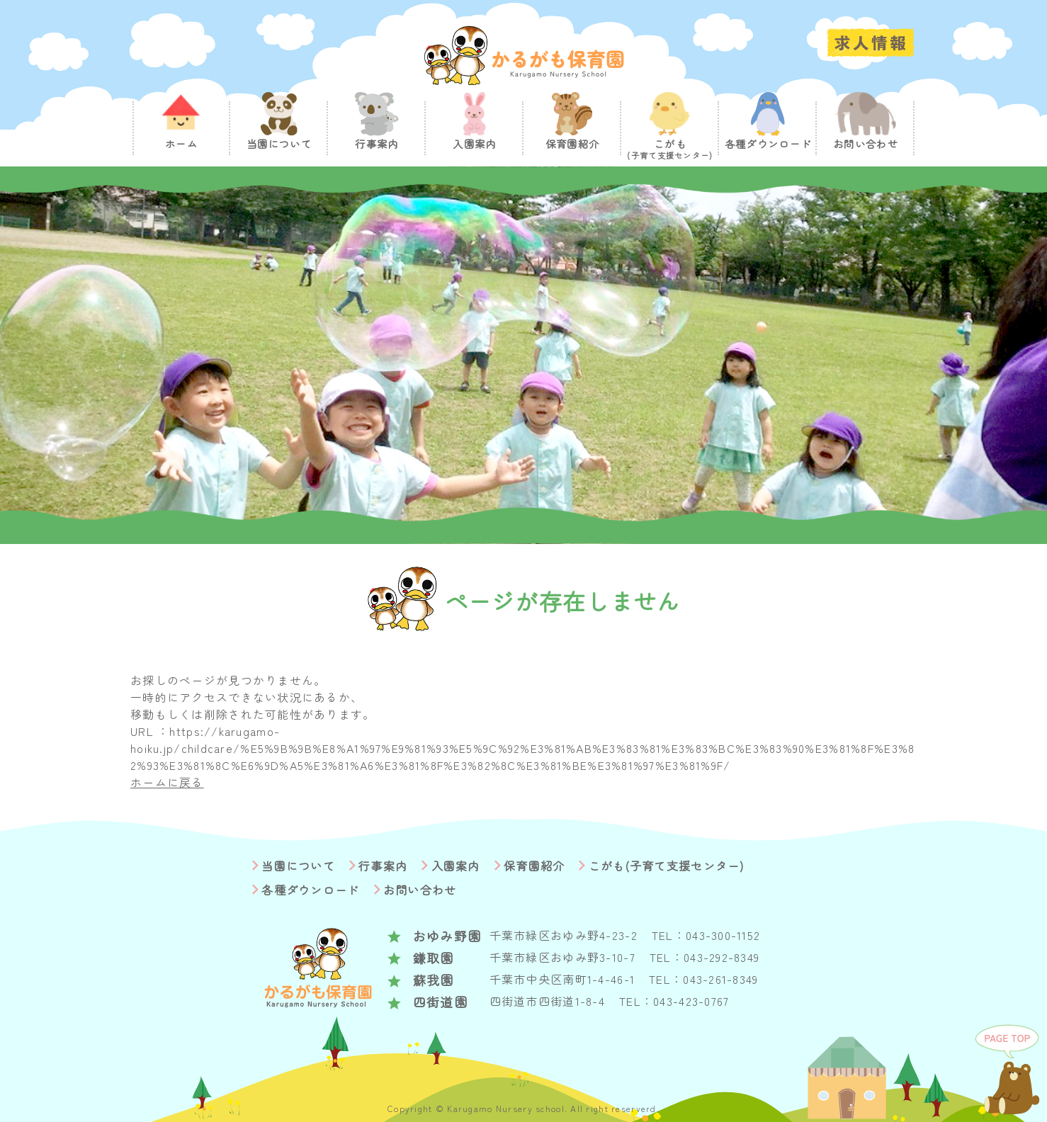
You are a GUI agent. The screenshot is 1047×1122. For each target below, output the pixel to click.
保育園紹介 (534, 865)
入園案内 (455, 865)
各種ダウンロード (310, 889)
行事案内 (382, 865)
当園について (298, 865)
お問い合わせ (420, 889)
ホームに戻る (167, 782)
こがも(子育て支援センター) (667, 865)
